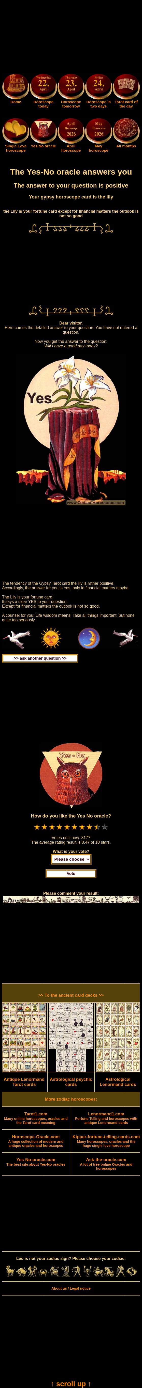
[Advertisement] (71, 37)
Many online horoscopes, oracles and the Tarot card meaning (36, 1118)
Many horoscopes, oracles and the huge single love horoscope (106, 1141)
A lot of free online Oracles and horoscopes (106, 1164)
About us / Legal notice (71, 1288)
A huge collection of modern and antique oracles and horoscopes (35, 1141)
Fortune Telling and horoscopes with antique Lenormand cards (106, 1118)
